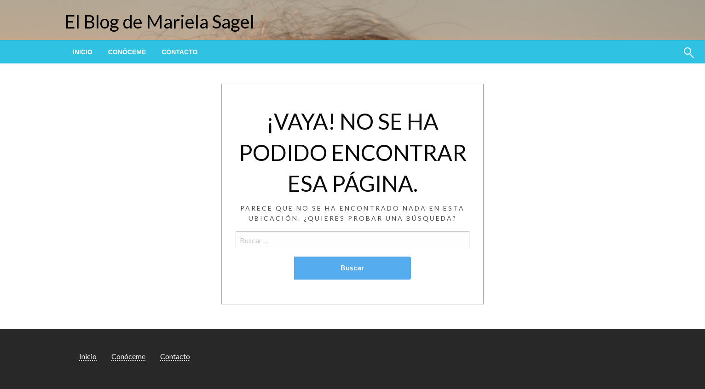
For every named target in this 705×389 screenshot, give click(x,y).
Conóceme (127, 52)
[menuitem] (82, 51)
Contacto (179, 52)
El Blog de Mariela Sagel (159, 22)
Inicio (82, 52)
